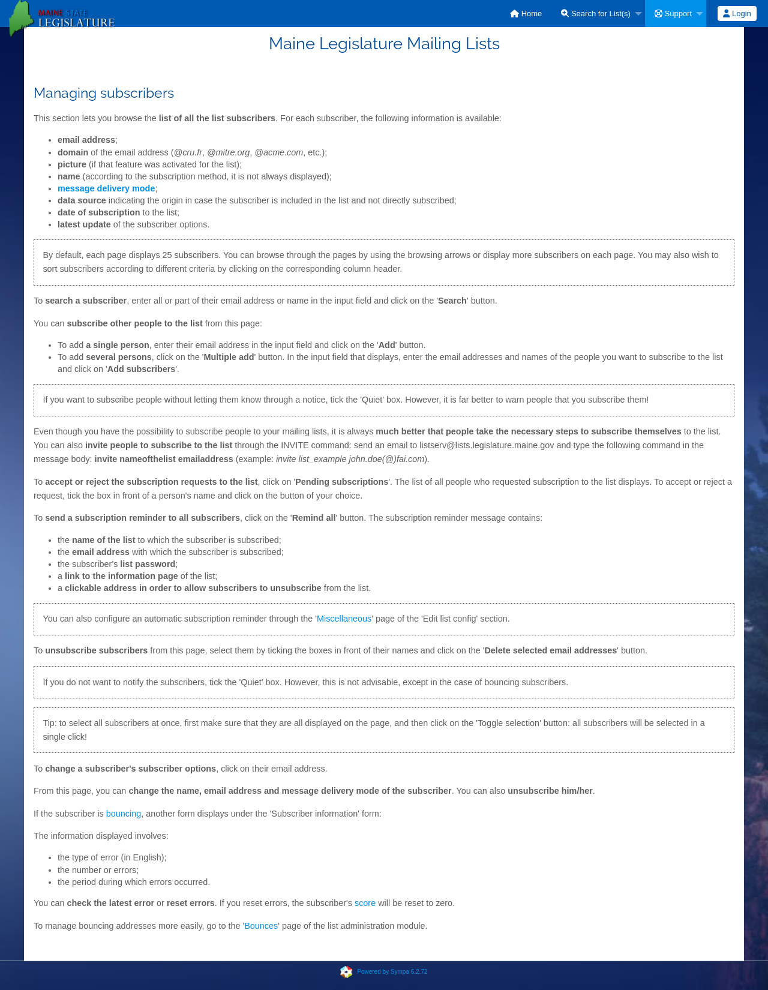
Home (526, 13)
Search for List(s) (596, 13)
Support (673, 13)
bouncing (123, 813)
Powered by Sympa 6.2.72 (392, 971)
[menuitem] (525, 13)
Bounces (261, 926)
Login (737, 13)
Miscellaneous (344, 618)
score (365, 903)
